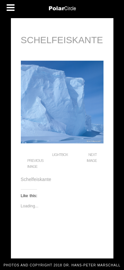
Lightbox (60, 155)
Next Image (92, 158)
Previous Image (35, 163)
